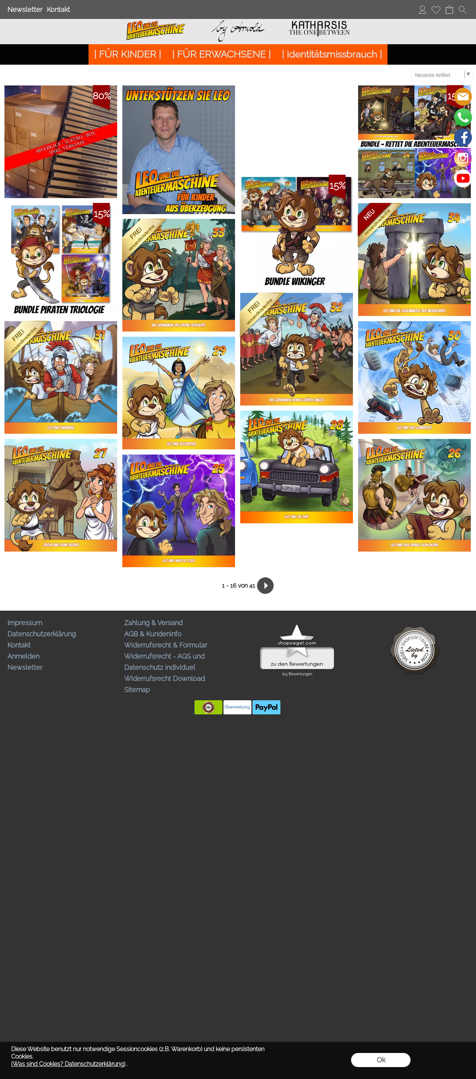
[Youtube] (463, 178)
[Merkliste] (436, 9)
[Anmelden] (422, 9)
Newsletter (24, 9)
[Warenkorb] (449, 9)
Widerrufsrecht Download (164, 678)
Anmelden (23, 656)
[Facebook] (463, 137)
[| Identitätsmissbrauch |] (331, 54)
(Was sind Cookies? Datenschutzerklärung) (68, 1063)
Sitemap (137, 690)
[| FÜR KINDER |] (128, 54)
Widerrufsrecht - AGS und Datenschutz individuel (164, 661)
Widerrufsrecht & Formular (165, 645)
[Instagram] (463, 158)
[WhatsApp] (463, 117)
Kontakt (58, 9)
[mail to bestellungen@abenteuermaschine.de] (463, 96)
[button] (462, 9)
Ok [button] (381, 1060)
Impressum (24, 623)
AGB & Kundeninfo (152, 634)
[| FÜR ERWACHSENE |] (221, 54)
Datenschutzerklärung (41, 634)
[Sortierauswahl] (442, 75)
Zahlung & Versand (153, 623)
